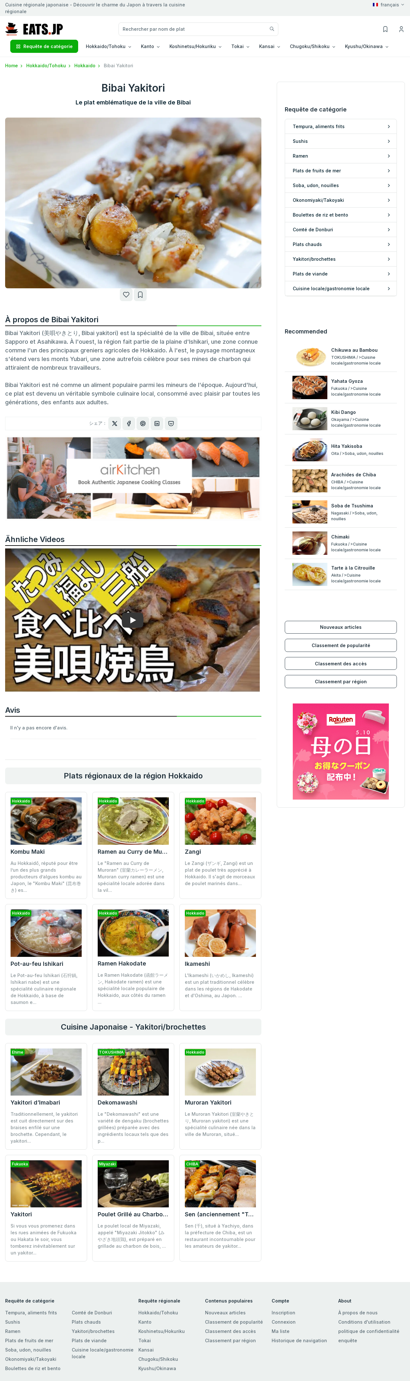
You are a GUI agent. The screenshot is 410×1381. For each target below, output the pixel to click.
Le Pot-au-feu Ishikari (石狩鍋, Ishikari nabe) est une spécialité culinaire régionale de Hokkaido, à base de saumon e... (44, 989)
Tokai (144, 1340)
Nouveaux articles (341, 593)
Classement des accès (341, 629)
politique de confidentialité (368, 1331)
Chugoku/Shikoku (158, 1359)
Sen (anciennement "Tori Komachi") (236, 1167)
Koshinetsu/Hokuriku (161, 1331)
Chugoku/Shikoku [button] (310, 46)
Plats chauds (86, 1322)
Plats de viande (89, 1340)
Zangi (193, 851)
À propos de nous (358, 1312)
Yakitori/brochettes (93, 1331)
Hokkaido (87, 65)
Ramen (12, 1331)
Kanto (145, 1322)
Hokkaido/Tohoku (49, 65)
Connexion (284, 1322)
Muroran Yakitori (208, 1102)
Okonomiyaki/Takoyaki (30, 1359)
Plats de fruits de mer (29, 1340)
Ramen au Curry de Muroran (137, 851)
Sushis (12, 1322)
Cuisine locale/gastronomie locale (103, 1353)
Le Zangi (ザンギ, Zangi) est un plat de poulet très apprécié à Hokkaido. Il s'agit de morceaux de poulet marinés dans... (220, 873)
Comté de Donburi (92, 1312)
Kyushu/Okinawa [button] (364, 46)
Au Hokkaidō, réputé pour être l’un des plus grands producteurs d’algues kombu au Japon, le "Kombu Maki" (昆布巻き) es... (46, 876)
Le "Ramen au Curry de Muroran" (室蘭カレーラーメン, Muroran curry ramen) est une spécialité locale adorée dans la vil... (131, 876)
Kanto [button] (147, 46)
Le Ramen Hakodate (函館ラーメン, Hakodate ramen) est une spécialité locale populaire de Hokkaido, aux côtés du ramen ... (133, 988)
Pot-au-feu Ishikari (37, 963)
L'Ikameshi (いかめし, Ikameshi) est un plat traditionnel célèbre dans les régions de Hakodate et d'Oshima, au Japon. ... (219, 985)
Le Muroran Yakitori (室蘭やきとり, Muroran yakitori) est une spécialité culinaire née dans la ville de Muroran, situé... (220, 1124)
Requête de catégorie (44, 46)
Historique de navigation (299, 1340)
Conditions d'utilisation (364, 1322)
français (386, 4)
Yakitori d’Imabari (35, 1102)
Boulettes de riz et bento (33, 1368)
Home (14, 65)
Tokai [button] (237, 46)
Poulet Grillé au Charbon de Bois (143, 1167)
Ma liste (281, 1331)
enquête (347, 1340)
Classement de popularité (341, 611)
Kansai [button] (267, 46)
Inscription (283, 1312)
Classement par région (341, 647)
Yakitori (21, 1214)
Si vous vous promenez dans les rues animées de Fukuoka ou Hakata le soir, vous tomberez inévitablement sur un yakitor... (44, 1239)
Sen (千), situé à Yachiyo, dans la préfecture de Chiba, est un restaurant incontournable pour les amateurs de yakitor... (220, 1189)
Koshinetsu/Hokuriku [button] (192, 46)
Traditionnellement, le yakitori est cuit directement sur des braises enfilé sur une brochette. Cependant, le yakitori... (44, 1127)
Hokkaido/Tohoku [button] (106, 46)
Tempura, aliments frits (31, 1312)
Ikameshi (197, 963)
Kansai (146, 1349)
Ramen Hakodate (122, 963)
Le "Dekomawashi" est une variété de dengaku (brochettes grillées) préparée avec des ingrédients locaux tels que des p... (133, 1127)
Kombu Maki (28, 851)
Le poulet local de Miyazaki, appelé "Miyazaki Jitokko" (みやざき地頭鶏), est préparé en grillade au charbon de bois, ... (132, 1189)
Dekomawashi (117, 1102)
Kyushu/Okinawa (157, 1368)
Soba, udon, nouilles (28, 1349)
